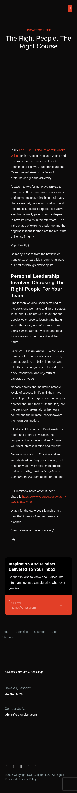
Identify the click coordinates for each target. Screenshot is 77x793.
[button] (70, 8)
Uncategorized (38, 30)
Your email (17, 603)
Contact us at (15, 708)
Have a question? (18, 688)
